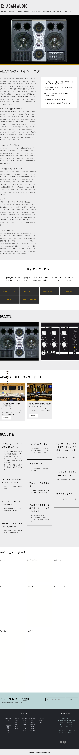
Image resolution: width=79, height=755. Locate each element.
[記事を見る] (6, 417)
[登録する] (72, 699)
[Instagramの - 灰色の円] (64, 742)
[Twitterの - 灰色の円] (61, 742)
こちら (73, 730)
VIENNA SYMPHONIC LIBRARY (40, 404)
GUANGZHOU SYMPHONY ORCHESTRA (11, 405)
